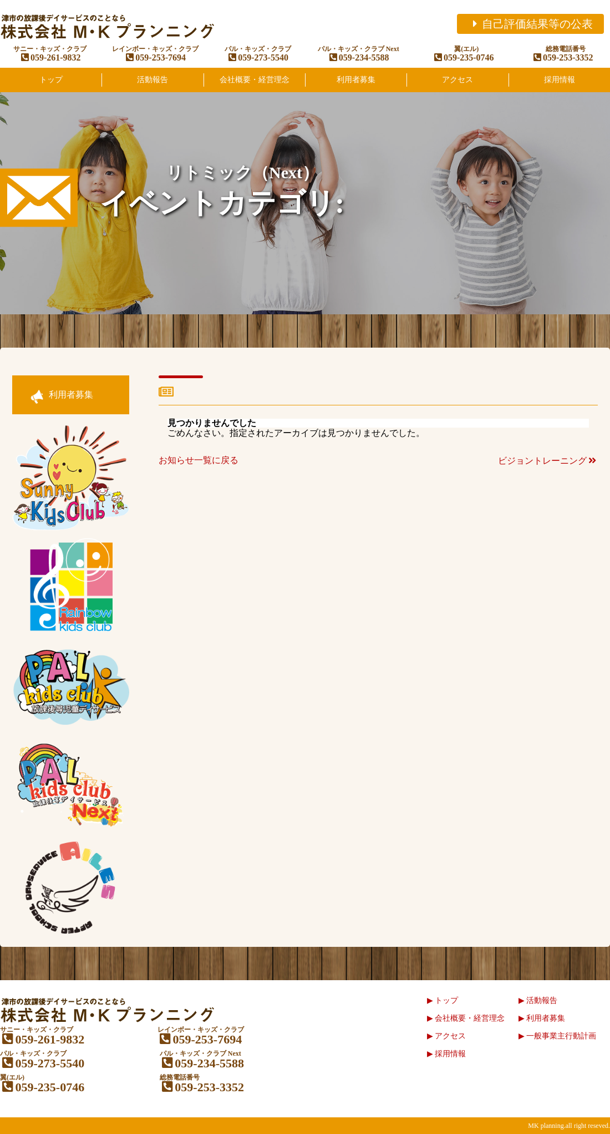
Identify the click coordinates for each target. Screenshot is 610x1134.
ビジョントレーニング (548, 460)
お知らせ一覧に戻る (198, 460)
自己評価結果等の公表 (530, 24)
